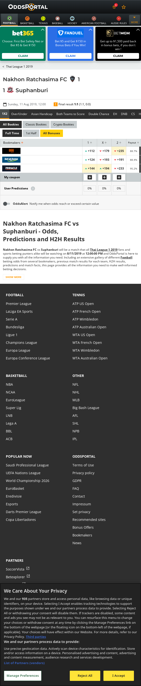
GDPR (76, 480)
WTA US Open (83, 334)
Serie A (11, 319)
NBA (9, 384)
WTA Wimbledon (85, 350)
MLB (76, 400)
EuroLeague (15, 400)
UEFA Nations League (23, 473)
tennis (78, 295)
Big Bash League (85, 407)
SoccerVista (15, 569)
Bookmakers (82, 535)
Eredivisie (13, 496)
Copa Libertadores (20, 519)
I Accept (118, 675)
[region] (70, 634)
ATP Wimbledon (85, 319)
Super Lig (13, 407)
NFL (75, 384)
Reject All (85, 675)
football (15, 295)
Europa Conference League (27, 358)
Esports (12, 504)
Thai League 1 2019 (19, 66)
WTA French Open (86, 342)
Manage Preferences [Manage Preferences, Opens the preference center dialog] (23, 675)
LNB (9, 415)
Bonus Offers (82, 527)
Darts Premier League (23, 511)
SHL (75, 423)
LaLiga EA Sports (19, 311)
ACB (9, 439)
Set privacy (81, 511)
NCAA (10, 392)
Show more (13, 277)
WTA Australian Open (89, 358)
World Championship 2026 (27, 480)
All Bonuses (51, 133)
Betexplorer (15, 577)
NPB (75, 431)
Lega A (11, 423)
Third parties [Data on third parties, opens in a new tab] (36, 636)
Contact (78, 496)
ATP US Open (82, 303)
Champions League (21, 342)
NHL (75, 392)
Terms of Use (82, 465)
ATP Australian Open (88, 327)
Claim (23, 56)
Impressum (81, 504)
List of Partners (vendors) (24, 663)
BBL (9, 431)
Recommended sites (88, 519)
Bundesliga (14, 327)
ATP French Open (86, 311)
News (76, 543)
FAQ (75, 488)
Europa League (18, 350)
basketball (16, 375)
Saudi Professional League (27, 465)
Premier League (18, 303)
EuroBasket (15, 488)
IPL (74, 439)
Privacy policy (83, 473)
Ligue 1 (11, 334)
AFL (75, 415)
